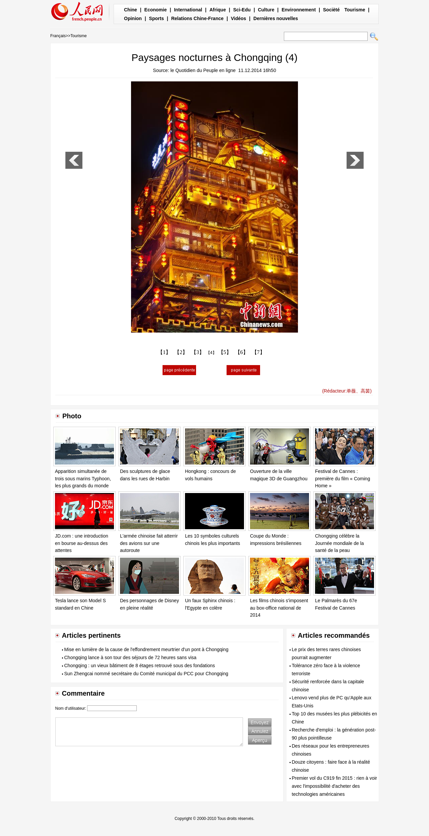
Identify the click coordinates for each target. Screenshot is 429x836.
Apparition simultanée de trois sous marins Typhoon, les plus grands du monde (83, 478)
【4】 (211, 352)
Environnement (299, 9)
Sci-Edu (242, 9)
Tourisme (354, 9)
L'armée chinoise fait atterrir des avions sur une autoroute (149, 543)
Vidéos (238, 18)
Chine (130, 9)
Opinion (133, 18)
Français (58, 35)
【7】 (258, 352)
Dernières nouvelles (275, 18)
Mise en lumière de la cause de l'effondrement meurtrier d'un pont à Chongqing (146, 649)
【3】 (197, 352)
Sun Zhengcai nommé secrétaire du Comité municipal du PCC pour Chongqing (146, 673)
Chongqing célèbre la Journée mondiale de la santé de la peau (339, 543)
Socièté (331, 9)
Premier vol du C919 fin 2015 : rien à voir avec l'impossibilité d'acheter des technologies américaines (334, 786)
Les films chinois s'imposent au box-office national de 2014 (279, 608)
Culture (266, 9)
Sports (156, 18)
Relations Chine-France (197, 18)
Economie (155, 9)
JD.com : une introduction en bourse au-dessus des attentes (81, 543)
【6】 (241, 352)
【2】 (181, 352)
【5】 (225, 352)
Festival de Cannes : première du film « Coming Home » (342, 478)
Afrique (217, 9)
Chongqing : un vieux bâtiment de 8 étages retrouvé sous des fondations (139, 665)
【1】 (164, 352)
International (188, 9)
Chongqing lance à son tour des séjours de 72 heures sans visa (130, 657)
